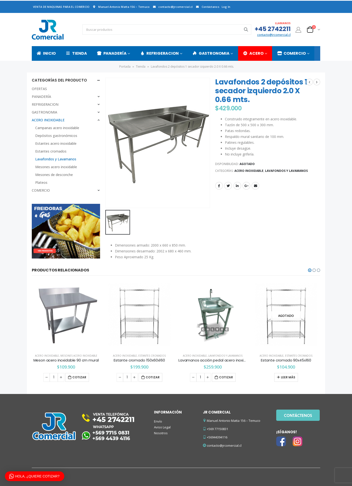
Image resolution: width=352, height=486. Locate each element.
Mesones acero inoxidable (56, 167)
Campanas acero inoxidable (57, 127)
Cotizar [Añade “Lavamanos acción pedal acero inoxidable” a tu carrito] (226, 377)
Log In (226, 7)
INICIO (46, 53)
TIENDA (76, 53)
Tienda (140, 66)
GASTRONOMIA (211, 53)
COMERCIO (291, 53)
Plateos (41, 182)
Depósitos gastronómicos (56, 135)
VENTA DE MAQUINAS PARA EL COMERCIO (61, 7)
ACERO (253, 53)
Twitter (228, 186)
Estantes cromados (50, 151)
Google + (246, 186)
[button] (310, 270)
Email (255, 186)
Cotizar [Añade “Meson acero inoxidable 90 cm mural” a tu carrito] (79, 377)
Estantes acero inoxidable (56, 143)
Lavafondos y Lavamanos (286, 171)
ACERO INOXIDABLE (249, 171)
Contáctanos (207, 7)
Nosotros (161, 433)
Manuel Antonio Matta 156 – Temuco (121, 7)
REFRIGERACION (159, 53)
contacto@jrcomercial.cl (172, 7)
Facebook (219, 186)
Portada (125, 66)
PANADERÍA (112, 53)
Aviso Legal (162, 427)
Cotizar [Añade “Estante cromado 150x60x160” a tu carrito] (153, 377)
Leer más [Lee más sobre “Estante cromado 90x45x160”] (288, 377)
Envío (158, 421)
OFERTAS (39, 88)
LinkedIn (237, 186)
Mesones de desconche (54, 174)
